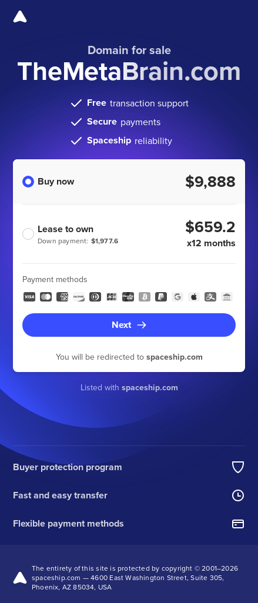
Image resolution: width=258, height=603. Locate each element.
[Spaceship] (20, 16)
